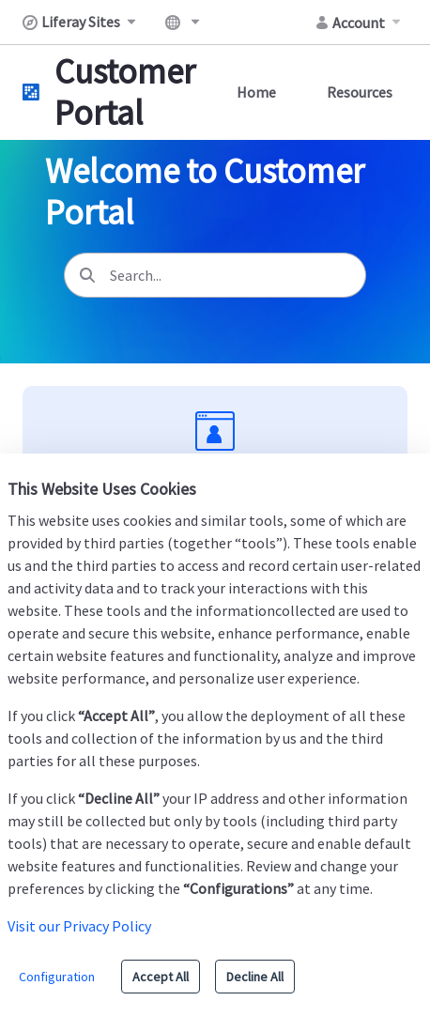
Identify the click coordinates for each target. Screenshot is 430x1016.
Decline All (255, 976)
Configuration (57, 976)
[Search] (87, 275)
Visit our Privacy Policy (79, 925)
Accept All (160, 976)
